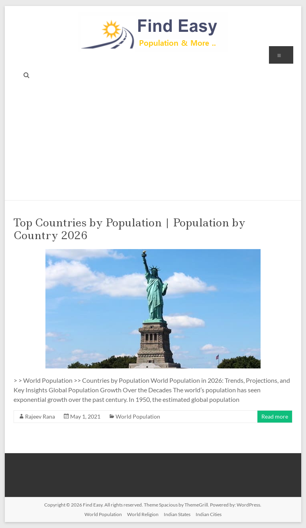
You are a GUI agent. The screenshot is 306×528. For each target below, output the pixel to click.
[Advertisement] (153, 140)
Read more (274, 416)
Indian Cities (209, 514)
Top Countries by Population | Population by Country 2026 (129, 229)
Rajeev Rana (40, 416)
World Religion (143, 514)
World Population (138, 416)
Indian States (177, 514)
